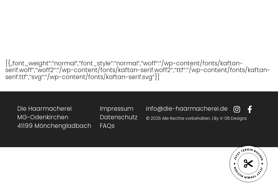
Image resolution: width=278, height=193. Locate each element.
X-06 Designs (233, 118)
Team (106, 28)
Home (78, 28)
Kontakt (171, 28)
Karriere (137, 28)
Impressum (116, 108)
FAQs (107, 125)
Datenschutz (118, 117)
